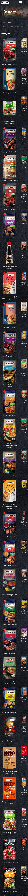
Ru (25, 3)
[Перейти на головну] (5, 2)
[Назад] (1, 11)
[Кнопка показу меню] (20, 2)
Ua (26, 2)
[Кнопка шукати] (16, 2)
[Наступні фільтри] (26, 28)
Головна (3, 22)
